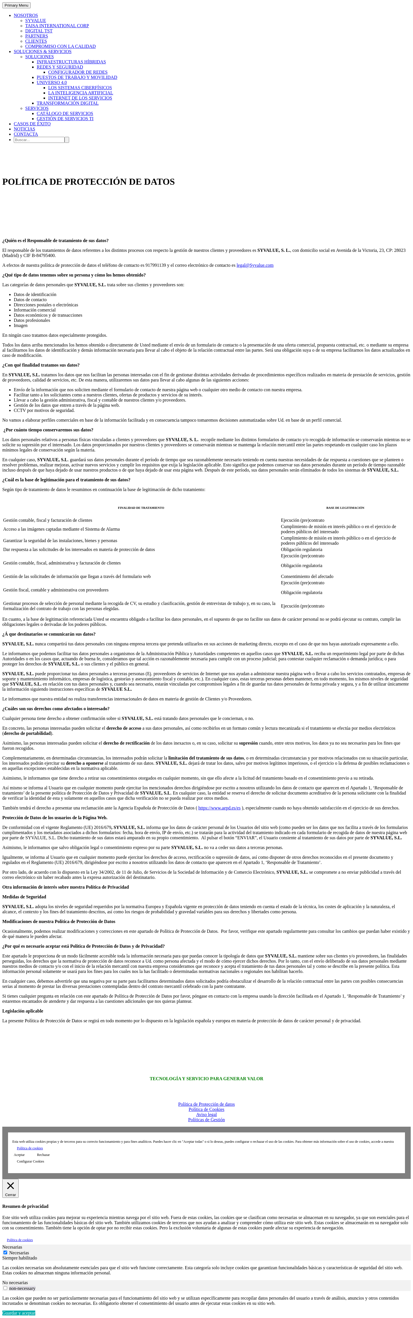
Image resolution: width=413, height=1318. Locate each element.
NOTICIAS (24, 128)
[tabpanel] (206, 1270)
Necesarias (19, 1252)
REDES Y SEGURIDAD (60, 67)
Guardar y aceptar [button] (18, 1313)
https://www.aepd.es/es (219, 807)
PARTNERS (36, 36)
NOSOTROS (26, 15)
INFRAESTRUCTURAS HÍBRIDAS (71, 61)
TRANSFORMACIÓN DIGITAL (68, 103)
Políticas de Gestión (206, 1119)
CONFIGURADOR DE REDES (78, 72)
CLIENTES (36, 41)
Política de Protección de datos (206, 1104)
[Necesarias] (5, 1252)
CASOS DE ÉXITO (32, 123)
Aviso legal (206, 1114)
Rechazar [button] (43, 1155)
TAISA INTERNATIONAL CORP (57, 25)
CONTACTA (26, 134)
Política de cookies (30, 1148)
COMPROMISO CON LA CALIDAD (60, 46)
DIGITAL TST (38, 30)
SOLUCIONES (39, 56)
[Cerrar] (10, 1188)
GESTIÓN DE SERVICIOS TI (65, 118)
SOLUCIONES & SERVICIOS (42, 51)
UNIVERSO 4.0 (52, 82)
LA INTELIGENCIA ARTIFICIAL (80, 92)
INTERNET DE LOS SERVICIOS (80, 98)
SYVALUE (35, 20)
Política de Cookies (206, 1109)
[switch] (5, 1288)
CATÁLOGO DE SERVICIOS (65, 113)
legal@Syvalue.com (255, 265)
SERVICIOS (36, 108)
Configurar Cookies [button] (30, 1161)
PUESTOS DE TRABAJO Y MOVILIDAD (77, 77)
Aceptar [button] (19, 1155)
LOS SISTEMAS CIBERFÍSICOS (80, 87)
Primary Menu (16, 5)
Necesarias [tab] (12, 1247)
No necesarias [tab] (15, 1282)
